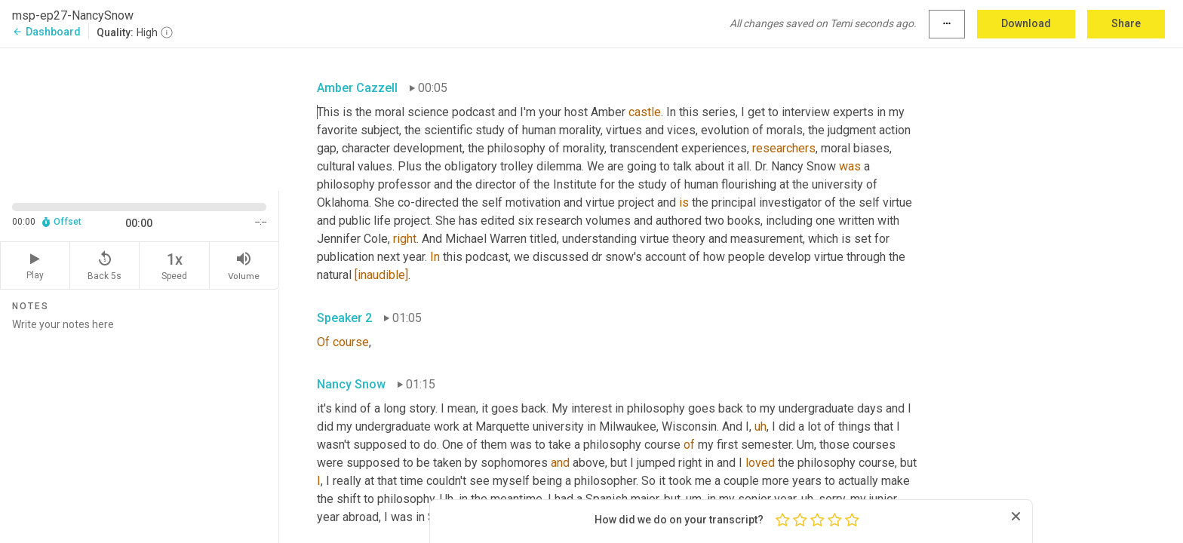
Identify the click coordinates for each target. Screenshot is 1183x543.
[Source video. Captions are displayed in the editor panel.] (139, 118)
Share (1126, 23)
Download (1026, 23)
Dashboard (46, 32)
